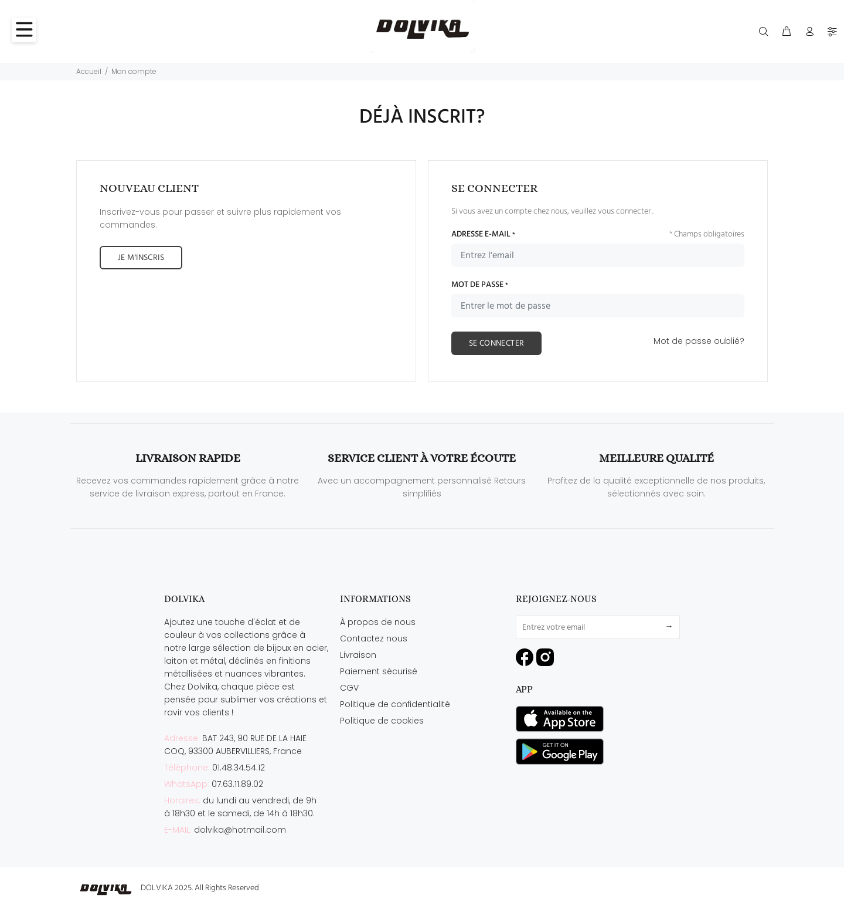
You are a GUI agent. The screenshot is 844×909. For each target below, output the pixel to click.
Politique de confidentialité (395, 704)
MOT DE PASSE (479, 285)
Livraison (358, 655)
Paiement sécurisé (378, 671)
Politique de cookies (382, 720)
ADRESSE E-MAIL (483, 234)
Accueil (88, 71)
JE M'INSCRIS (141, 258)
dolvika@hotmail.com (240, 830)
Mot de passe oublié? (699, 341)
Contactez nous (373, 638)
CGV (349, 688)
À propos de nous (378, 622)
